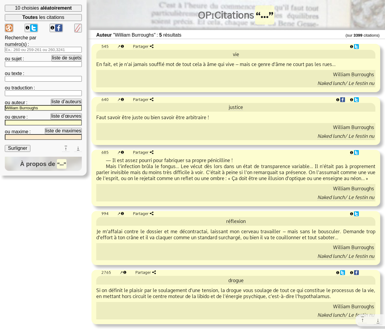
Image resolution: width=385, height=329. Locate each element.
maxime (19, 131)
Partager (141, 46)
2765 (106, 272)
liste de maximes (63, 130)
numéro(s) (16, 44)
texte (16, 73)
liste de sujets (66, 57)
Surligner (17, 148)
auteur (18, 102)
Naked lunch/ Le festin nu (345, 83)
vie (236, 54)
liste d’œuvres (66, 116)
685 (105, 152)
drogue (236, 280)
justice (236, 107)
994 (105, 213)
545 (105, 46)
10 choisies (43, 8)
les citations (43, 17)
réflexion (236, 221)
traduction (21, 87)
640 (105, 99)
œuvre (18, 116)
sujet (16, 58)
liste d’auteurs (66, 101)
